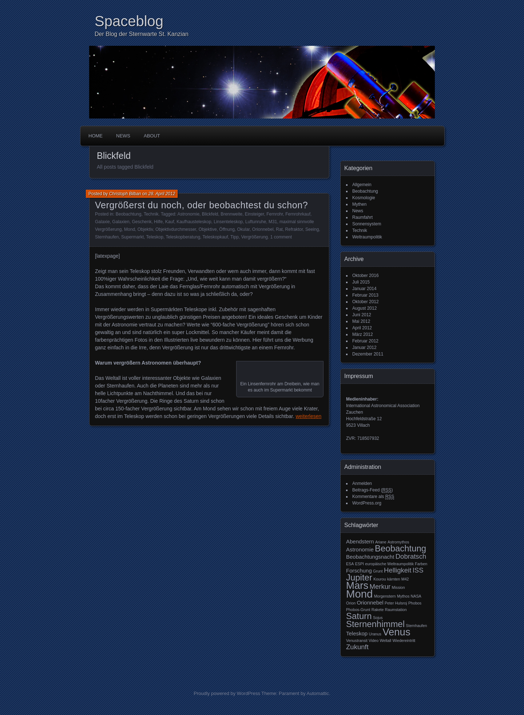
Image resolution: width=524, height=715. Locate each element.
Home (95, 135)
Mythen (359, 204)
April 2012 (362, 327)
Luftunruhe (255, 221)
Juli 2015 (361, 282)
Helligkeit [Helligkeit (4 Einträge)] (397, 570)
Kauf (169, 221)
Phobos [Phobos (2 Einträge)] (414, 603)
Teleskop (154, 237)
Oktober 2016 (365, 275)
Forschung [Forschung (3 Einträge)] (359, 570)
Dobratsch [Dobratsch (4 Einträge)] (411, 556)
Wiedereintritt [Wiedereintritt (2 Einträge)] (404, 640)
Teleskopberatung (183, 237)
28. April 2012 (161, 193)
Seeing (312, 229)
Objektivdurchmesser (175, 229)
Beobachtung (129, 214)
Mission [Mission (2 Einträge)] (398, 587)
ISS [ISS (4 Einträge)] (418, 570)
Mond (129, 229)
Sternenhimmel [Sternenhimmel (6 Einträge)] (375, 624)
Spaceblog (129, 21)
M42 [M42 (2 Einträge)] (405, 579)
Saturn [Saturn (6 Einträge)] (359, 616)
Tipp (234, 237)
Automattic (318, 693)
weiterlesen (309, 416)
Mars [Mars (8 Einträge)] (357, 585)
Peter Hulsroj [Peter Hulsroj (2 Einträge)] (396, 603)
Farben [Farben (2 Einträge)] (421, 564)
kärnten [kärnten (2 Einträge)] (393, 579)
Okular (243, 229)
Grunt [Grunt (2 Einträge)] (378, 571)
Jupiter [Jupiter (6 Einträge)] (359, 577)
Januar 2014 (364, 288)
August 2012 (364, 308)
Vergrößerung (254, 237)
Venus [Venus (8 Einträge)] (396, 632)
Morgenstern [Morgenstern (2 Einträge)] (385, 596)
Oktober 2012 (365, 301)
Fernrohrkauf (297, 214)
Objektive (208, 229)
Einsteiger (254, 214)
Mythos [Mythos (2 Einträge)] (403, 596)
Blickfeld (210, 214)
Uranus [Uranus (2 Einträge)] (375, 634)
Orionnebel (263, 229)
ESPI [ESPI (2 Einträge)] (359, 564)
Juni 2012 (361, 314)
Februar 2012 (365, 341)
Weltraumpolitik (367, 237)
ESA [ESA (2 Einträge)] (350, 564)
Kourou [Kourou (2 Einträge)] (379, 579)
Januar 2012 (364, 347)
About (152, 135)
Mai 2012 (361, 321)
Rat (279, 229)
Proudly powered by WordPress (227, 693)
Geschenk (141, 221)
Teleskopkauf (215, 237)
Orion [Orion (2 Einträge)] (351, 603)
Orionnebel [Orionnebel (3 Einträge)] (370, 602)
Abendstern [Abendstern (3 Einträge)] (360, 541)
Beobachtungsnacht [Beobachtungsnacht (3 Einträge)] (370, 557)
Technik (151, 214)
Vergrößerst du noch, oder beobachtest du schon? (201, 205)
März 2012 (362, 334)
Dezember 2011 (367, 354)
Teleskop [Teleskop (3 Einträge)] (357, 633)
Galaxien (120, 221)
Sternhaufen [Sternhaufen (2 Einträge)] (416, 625)
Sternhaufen (107, 237)
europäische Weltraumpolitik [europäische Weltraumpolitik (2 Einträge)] (389, 564)
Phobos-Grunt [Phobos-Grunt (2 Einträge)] (358, 609)
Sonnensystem (366, 223)
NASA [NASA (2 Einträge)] (416, 596)
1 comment (281, 237)
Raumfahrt (362, 217)
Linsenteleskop (228, 221)
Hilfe (158, 221)
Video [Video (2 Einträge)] (373, 640)
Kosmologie (363, 197)
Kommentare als (373, 496)
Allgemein (362, 184)
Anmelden (362, 483)
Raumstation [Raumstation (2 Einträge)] (396, 609)
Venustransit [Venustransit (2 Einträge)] (357, 640)
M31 (273, 221)
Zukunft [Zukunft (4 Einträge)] (357, 647)
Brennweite (231, 214)
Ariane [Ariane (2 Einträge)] (380, 542)
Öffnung (226, 229)
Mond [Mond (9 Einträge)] (359, 594)
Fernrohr (274, 214)
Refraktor (294, 229)
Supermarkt (132, 237)
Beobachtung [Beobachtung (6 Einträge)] (400, 548)
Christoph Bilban (125, 193)
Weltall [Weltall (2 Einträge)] (385, 640)
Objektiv (145, 229)
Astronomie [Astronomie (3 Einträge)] (360, 549)
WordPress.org (366, 503)
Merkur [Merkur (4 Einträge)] (380, 586)
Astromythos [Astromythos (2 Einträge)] (398, 542)
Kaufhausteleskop (193, 221)
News (123, 135)
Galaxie (102, 221)
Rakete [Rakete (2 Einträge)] (378, 609)
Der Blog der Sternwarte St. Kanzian (141, 34)
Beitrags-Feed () (372, 490)
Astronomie (188, 214)
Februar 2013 (365, 295)
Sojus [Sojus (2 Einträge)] (378, 617)
